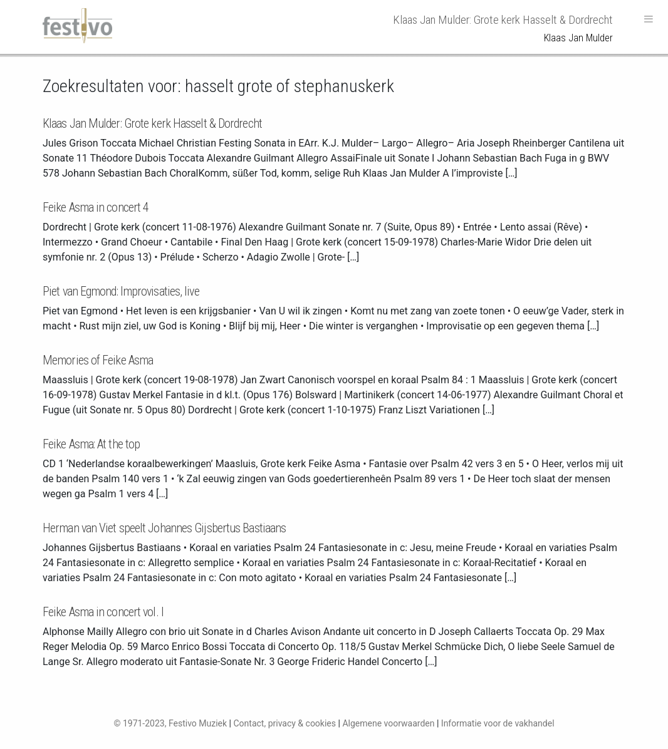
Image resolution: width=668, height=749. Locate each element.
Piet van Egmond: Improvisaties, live (121, 291)
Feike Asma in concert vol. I (103, 611)
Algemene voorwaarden (388, 723)
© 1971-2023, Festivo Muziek (170, 723)
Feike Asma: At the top (91, 444)
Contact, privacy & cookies (284, 723)
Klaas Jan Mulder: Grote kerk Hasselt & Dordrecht (152, 123)
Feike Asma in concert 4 (96, 207)
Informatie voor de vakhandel (498, 723)
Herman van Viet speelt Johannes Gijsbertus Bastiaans (164, 527)
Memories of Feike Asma (98, 360)
